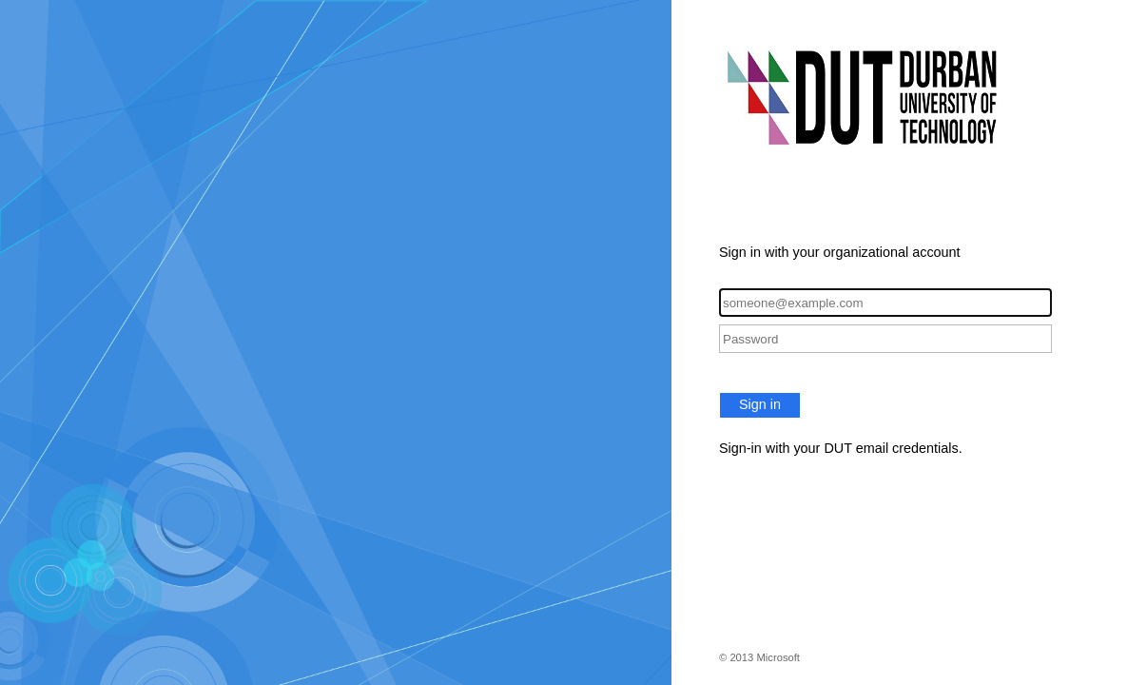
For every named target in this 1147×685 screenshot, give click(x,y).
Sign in (760, 404)
